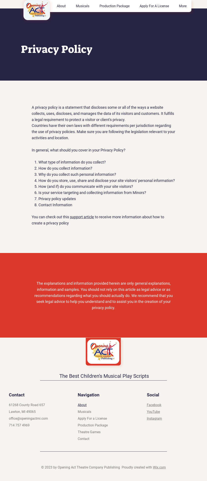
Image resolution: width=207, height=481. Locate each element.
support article (82, 217)
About (82, 405)
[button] (82, 6)
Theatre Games (89, 432)
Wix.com (159, 467)
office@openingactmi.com (28, 418)
